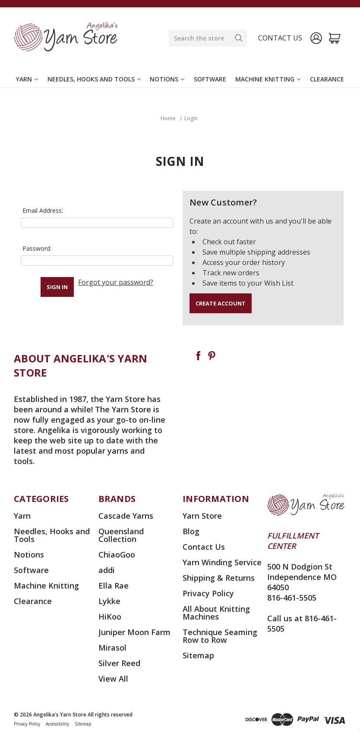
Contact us (280, 38)
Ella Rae (113, 585)
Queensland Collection (121, 535)
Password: (36, 248)
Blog (191, 531)
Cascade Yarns (125, 516)
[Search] (239, 38)
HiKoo (109, 616)
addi (106, 570)
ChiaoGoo (116, 554)
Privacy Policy (208, 593)
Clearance (327, 79)
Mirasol (112, 647)
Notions (167, 79)
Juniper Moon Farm (134, 632)
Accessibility (57, 724)
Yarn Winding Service (222, 562)
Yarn (27, 79)
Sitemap (198, 655)
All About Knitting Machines (216, 613)
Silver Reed (119, 663)
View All (113, 678)
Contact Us (204, 547)
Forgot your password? (115, 282)
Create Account (221, 303)
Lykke (109, 601)
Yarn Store (202, 516)
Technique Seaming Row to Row (220, 636)
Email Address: (42, 210)
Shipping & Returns (219, 578)
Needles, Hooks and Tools (94, 79)
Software (210, 79)
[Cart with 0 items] (334, 38)
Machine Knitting (267, 79)
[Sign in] (316, 38)
